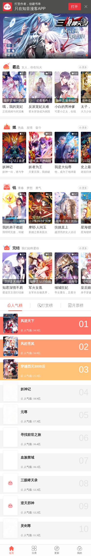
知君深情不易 (12, 288)
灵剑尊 (26, 526)
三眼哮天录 (29, 480)
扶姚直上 (61, 227)
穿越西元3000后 (33, 366)
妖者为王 (35, 167)
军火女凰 (35, 288)
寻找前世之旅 (31, 435)
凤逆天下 (27, 321)
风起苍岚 (27, 343)
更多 (83, 67)
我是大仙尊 (63, 167)
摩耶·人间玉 (38, 227)
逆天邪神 (27, 503)
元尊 (24, 412)
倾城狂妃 (61, 288)
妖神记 (7, 167)
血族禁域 (27, 457)
